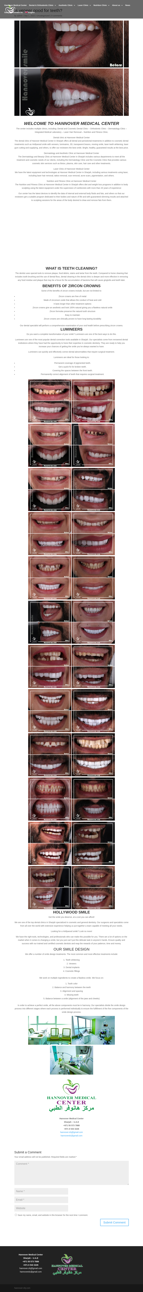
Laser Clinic (83, 6)
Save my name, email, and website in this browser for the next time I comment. (53, 1215)
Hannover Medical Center (15, 6)
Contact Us (18, 13)
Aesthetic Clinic (66, 6)
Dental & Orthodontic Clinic (41, 6)
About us (116, 6)
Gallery (7, 13)
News (127, 6)
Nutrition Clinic (100, 6)
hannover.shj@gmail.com (71, 1132)
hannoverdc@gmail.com (71, 1135)
